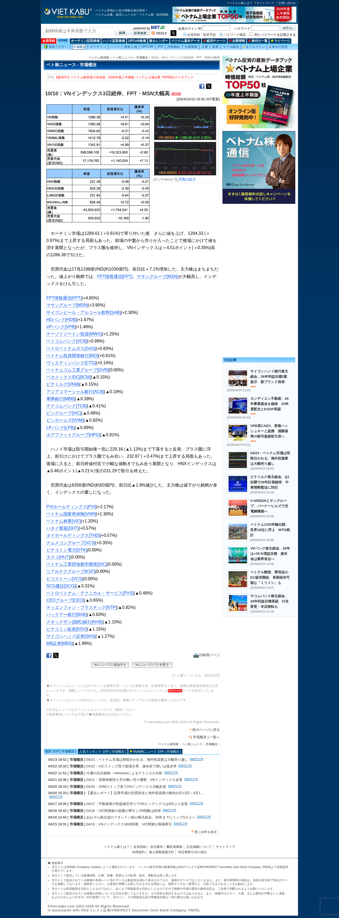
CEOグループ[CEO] (65, 600)
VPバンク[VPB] (60, 327)
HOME (63, 40)
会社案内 (156, 847)
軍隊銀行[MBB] (60, 399)
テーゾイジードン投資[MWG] (74, 334)
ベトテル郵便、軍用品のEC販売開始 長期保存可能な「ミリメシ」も (270, 577)
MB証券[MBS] (59, 643)
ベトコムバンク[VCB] (66, 341)
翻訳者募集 (174, 847)
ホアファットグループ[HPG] (73, 435)
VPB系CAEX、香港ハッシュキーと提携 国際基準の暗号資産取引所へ (269, 431)
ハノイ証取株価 (114, 41)
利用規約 (138, 852)
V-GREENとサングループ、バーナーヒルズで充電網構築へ (269, 506)
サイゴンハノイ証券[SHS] (71, 636)
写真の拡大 (185, 179)
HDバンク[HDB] (61, 319)
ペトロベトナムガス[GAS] (71, 348)
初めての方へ (56, 47)
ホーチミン (98, 47)
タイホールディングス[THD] (73, 535)
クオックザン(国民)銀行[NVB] (74, 622)
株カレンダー (158, 41)
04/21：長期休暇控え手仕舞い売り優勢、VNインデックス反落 (134, 780)
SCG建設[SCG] (60, 586)
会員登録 (48, 41)
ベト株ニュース (123, 57)
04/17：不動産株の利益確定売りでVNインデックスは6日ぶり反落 (137, 804)
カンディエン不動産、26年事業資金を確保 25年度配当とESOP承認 (269, 404)
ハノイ (115, 47)
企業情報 (237, 41)
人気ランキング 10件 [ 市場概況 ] (102, 751)
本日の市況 (278, 47)
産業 (215, 47)
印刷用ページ (206, 655)
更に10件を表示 (205, 832)
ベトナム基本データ (185, 41)
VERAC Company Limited (83, 866)
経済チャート (214, 41)
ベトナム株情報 (99, 57)
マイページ (280, 41)
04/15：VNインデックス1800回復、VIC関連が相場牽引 (129, 824)
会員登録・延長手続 (201, 35)
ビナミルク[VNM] (62, 384)
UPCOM (147, 46)
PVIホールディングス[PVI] (71, 507)
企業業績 (191, 47)
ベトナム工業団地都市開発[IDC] (76, 564)
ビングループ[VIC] (63, 413)
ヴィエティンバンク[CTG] (71, 363)
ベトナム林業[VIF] (63, 521)
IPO (160, 46)
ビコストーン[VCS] (64, 579)
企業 (205, 47)
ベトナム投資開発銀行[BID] (72, 355)
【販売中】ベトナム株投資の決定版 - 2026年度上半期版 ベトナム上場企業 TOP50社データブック (124, 77)
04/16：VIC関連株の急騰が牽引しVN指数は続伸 (123, 811)
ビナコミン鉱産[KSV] (66, 629)
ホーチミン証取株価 (85, 41)
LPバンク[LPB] (60, 427)
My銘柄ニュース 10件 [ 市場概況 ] (157, 751)
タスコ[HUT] (58, 557)
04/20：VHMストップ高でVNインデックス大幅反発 (126, 787)
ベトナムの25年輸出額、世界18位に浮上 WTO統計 (270, 530)
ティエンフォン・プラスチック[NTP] (81, 607)
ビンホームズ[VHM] (64, 420)
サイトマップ (265, 2)
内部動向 (173, 47)
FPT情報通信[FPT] (114, 276)
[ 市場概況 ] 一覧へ (205, 737)
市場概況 (79, 47)
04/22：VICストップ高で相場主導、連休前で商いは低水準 (131, 766)
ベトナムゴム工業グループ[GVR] (77, 370)
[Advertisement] (258, 242)
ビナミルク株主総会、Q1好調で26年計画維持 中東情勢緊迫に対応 (269, 482)
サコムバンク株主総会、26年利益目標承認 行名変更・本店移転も (269, 601)
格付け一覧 (257, 41)
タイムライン (254, 47)
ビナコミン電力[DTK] (66, 550)
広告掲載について (199, 847)
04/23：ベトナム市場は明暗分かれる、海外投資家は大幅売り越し (137, 760)
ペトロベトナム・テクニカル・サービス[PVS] (89, 593)
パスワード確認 (235, 35)
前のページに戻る (206, 730)
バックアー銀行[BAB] (66, 614)
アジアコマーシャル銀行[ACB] (75, 391)
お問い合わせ (287, 2)
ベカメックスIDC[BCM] (68, 377)
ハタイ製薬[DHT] (62, 528)
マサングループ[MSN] (157, 276)
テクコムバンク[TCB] (66, 406)
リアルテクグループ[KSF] (70, 571)
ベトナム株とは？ (240, 2)
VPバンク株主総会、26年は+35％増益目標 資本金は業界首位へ (270, 553)
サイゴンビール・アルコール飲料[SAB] (83, 312)
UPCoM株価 (137, 41)
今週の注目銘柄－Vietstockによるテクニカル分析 (124, 773)
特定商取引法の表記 (192, 852)
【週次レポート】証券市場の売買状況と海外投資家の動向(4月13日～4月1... (144, 793)
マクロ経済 (231, 47)
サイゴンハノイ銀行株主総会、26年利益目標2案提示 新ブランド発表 (269, 376)
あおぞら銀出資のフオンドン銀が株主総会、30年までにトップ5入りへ (140, 817)
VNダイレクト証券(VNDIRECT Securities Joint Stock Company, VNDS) (225, 866)
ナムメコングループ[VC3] (70, 543)
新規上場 (130, 47)
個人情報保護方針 (161, 852)
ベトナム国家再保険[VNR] (71, 514)
